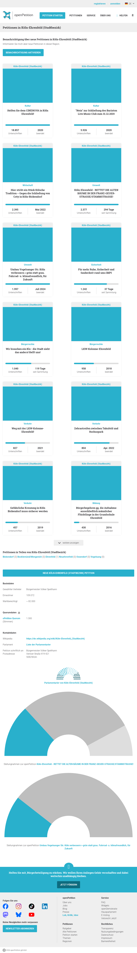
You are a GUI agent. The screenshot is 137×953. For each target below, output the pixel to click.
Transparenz (107, 928)
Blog (65, 908)
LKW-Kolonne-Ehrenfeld (96, 349)
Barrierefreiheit (108, 941)
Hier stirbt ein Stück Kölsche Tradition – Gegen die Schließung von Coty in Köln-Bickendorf (28, 193)
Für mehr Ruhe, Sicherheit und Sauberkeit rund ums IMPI (96, 271)
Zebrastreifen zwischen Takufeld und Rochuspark (96, 430)
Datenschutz (107, 935)
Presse (66, 912)
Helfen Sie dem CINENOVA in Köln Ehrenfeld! (27, 112)
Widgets (105, 905)
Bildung (96, 503)
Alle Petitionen (70, 931)
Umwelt (96, 185)
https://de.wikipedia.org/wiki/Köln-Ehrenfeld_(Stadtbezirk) (55, 638)
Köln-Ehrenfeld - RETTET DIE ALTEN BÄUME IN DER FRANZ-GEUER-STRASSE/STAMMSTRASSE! (96, 193)
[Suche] (132, 15)
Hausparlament (108, 912)
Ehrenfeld (51, 556)
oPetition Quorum (11, 618)
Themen (67, 938)
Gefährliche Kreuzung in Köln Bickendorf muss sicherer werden (28, 509)
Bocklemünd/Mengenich (29, 556)
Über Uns (105, 15)
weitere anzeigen (68, 542)
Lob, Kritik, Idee (70, 915)
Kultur (28, 105)
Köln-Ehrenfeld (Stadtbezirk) (27, 66)
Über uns (67, 902)
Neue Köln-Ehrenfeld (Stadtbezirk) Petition (68, 573)
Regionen (67, 941)
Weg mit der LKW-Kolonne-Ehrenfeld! (28, 430)
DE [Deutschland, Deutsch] (128, 3)
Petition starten (52, 15)
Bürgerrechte (27, 344)
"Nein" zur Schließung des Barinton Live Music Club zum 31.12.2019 (96, 112)
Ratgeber (67, 928)
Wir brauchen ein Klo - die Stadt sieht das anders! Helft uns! (28, 350)
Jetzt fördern (68, 884)
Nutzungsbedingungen (112, 931)
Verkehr (28, 423)
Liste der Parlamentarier (38, 644)
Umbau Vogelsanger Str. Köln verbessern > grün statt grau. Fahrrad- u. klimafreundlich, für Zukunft (28, 274)
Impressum (106, 938)
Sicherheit (96, 264)
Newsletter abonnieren (20, 928)
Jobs (65, 905)
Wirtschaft (28, 185)
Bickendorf (8, 556)
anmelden (115, 3)
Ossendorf (81, 556)
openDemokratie (109, 908)
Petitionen (76, 15)
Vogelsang (96, 556)
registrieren (100, 3)
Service (91, 15)
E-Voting (105, 915)
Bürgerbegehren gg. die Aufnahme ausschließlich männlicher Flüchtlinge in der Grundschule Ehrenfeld (96, 513)
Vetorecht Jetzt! (108, 918)
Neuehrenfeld (66, 556)
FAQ (103, 902)
